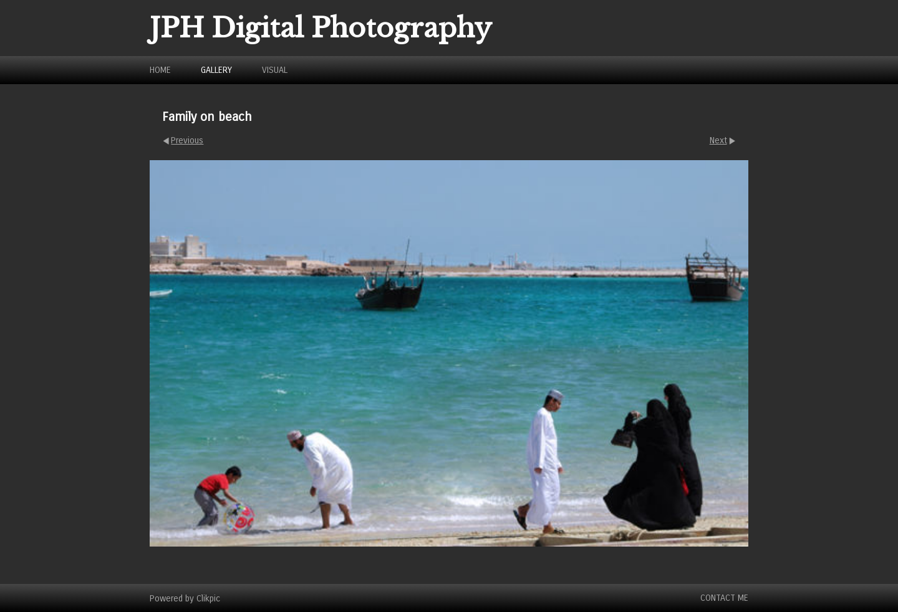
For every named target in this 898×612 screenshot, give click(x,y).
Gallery (216, 70)
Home (160, 70)
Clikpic (208, 598)
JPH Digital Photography (321, 28)
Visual (274, 70)
